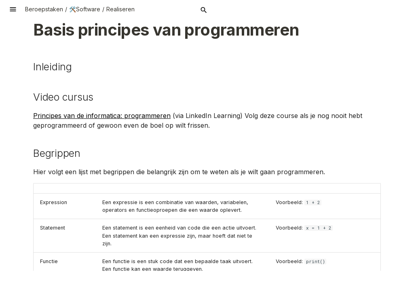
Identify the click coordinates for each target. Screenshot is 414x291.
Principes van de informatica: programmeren (102, 116)
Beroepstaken (44, 9)
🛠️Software (84, 9)
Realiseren (120, 9)
